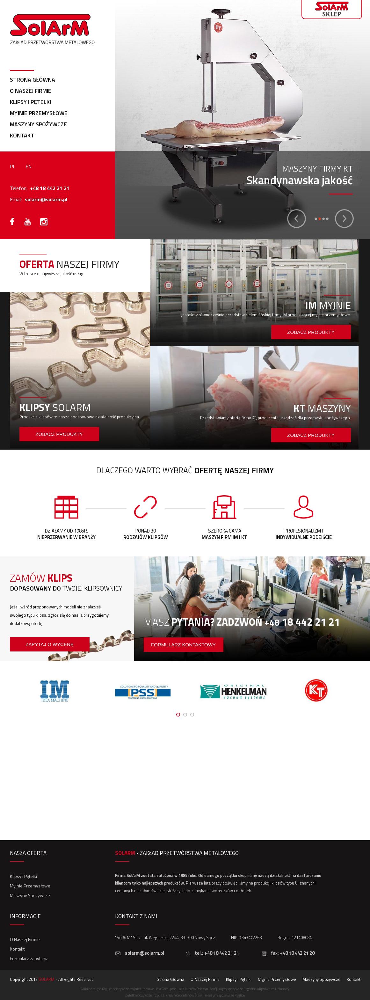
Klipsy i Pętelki (30, 102)
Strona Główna (32, 79)
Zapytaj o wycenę (49, 644)
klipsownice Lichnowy (273, 988)
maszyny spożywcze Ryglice (225, 995)
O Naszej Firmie (30, 90)
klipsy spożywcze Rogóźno (237, 988)
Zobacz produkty (59, 434)
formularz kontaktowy (183, 644)
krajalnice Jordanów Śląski (184, 995)
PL (12, 166)
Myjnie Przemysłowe (39, 113)
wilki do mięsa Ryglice (96, 988)
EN (29, 166)
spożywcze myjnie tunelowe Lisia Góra (141, 988)
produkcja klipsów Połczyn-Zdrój (193, 988)
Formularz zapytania (29, 958)
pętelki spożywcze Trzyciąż (144, 995)
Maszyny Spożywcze (38, 124)
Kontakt (22, 135)
